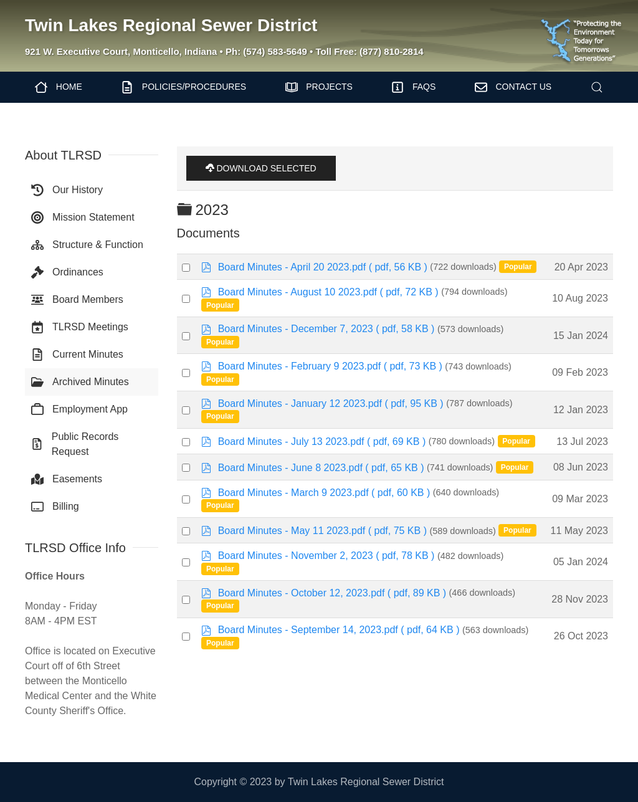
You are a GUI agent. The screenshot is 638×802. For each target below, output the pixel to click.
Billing (55, 506)
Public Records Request (74, 444)
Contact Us (513, 87)
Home (58, 87)
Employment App (79, 409)
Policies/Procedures (183, 87)
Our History (67, 190)
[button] (596, 87)
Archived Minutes (80, 382)
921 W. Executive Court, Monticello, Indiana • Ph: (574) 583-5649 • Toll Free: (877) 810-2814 (224, 51)
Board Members (77, 300)
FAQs (413, 87)
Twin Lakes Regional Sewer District (171, 25)
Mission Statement (83, 217)
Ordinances (67, 272)
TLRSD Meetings (79, 327)
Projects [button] (319, 87)
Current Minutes (77, 354)
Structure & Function (87, 245)
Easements (66, 479)
